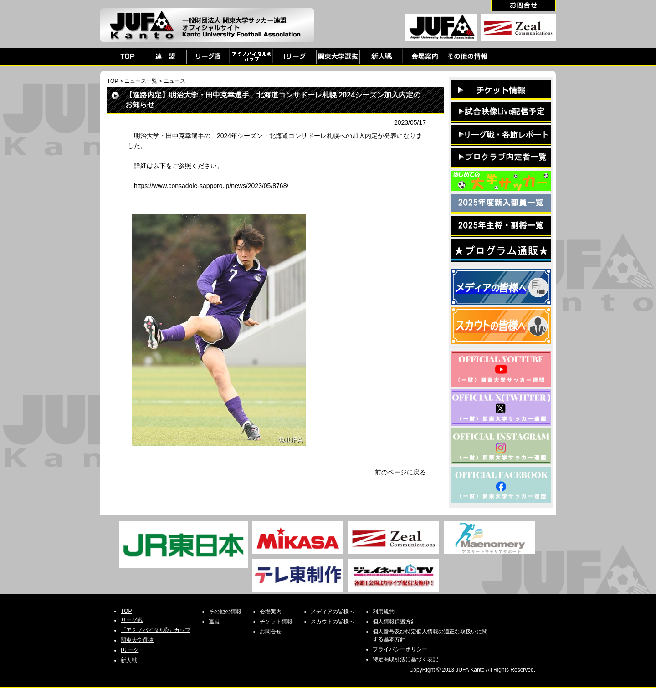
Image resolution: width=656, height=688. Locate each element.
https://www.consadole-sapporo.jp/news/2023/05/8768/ (211, 185)
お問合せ (271, 631)
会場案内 (271, 611)
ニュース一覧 (140, 81)
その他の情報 (225, 611)
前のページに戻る (400, 472)
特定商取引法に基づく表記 (405, 659)
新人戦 (129, 660)
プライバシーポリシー (400, 649)
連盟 (214, 621)
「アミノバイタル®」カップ (155, 630)
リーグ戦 (132, 620)
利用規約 (384, 611)
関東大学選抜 (137, 640)
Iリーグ (129, 650)
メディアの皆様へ (332, 611)
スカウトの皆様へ (332, 621)
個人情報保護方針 (394, 621)
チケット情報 (276, 621)
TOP (112, 81)
